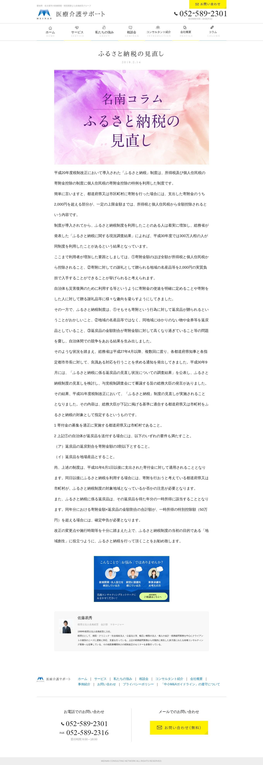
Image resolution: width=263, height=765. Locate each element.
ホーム (50, 32)
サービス (77, 32)
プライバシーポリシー (138, 684)
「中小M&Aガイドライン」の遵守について (190, 684)
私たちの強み (104, 32)
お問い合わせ (106, 684)
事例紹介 (84, 684)
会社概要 (185, 31)
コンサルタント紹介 (158, 31)
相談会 (131, 32)
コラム (213, 31)
